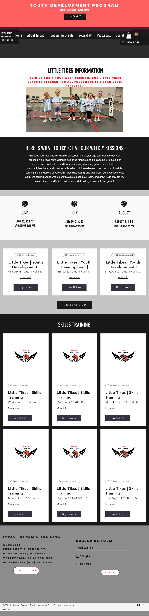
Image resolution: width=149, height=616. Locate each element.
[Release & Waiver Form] (74, 305)
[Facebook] (143, 605)
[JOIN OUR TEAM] (26, 570)
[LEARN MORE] (75, 17)
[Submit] (110, 572)
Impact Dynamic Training (32, 537)
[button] (36, 35)
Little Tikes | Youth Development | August (123, 264)
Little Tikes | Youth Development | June (26, 264)
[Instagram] (138, 605)
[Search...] (134, 42)
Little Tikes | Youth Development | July (74, 264)
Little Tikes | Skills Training (24, 395)
